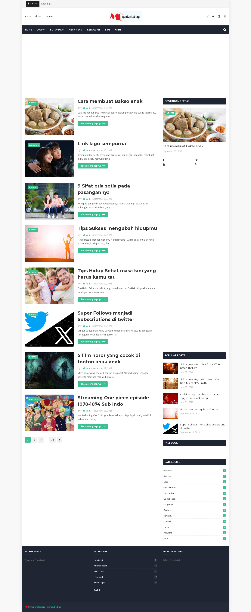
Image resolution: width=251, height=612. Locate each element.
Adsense (195, 470)
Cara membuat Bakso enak (110, 101)
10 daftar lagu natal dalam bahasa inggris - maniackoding (200, 396)
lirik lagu (126, 582)
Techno (195, 510)
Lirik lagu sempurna (102, 143)
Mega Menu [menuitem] (75, 29)
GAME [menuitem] (118, 29)
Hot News (126, 571)
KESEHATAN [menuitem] (93, 29)
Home (28, 16)
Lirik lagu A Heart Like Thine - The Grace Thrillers (200, 366)
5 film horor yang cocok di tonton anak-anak (109, 358)
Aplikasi (195, 476)
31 (52, 439)
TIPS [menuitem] (107, 29)
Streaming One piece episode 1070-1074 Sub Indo (113, 401)
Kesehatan (195, 493)
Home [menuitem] (28, 29)
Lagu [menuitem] (40, 29)
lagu (195, 527)
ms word (195, 532)
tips (195, 538)
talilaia (85, 108)
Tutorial (195, 515)
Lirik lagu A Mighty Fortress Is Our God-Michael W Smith (200, 381)
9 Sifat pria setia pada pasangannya (104, 189)
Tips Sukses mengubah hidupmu (117, 228)
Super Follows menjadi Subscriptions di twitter (106, 316)
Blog (195, 481)
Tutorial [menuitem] (56, 29)
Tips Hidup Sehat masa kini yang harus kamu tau (117, 274)
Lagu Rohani (195, 498)
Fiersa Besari (195, 487)
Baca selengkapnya (90, 123)
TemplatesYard (38, 606)
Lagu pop (195, 504)
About (38, 16)
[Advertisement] (125, 66)
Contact (49, 16)
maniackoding (54, 606)
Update (195, 521)
